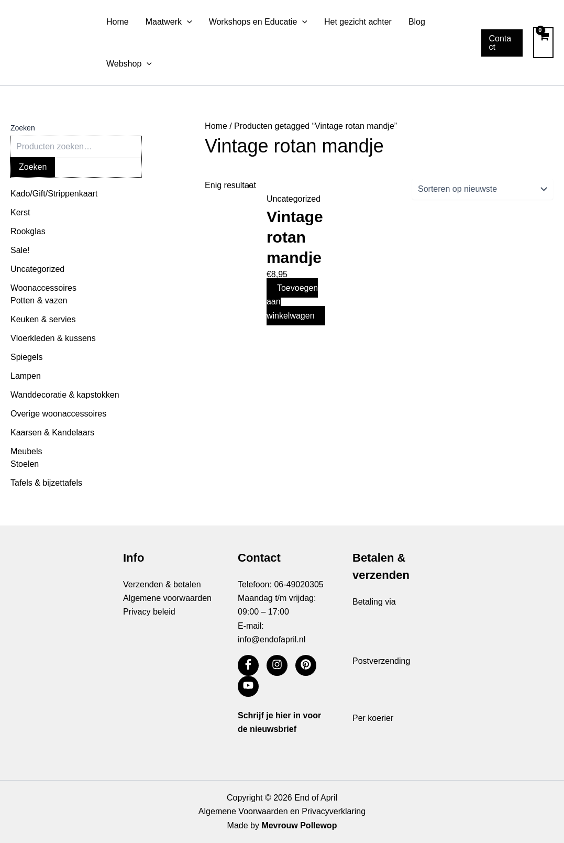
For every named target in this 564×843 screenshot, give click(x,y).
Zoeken (22, 128)
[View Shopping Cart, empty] (543, 42)
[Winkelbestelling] (482, 189)
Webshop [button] (129, 64)
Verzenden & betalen (162, 584)
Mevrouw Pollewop (299, 825)
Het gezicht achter (358, 21)
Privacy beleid (149, 611)
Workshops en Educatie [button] (258, 22)
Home (117, 21)
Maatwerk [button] (169, 22)
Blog (416, 21)
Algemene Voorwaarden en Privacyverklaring (282, 811)
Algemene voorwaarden (167, 598)
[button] (187, 22)
